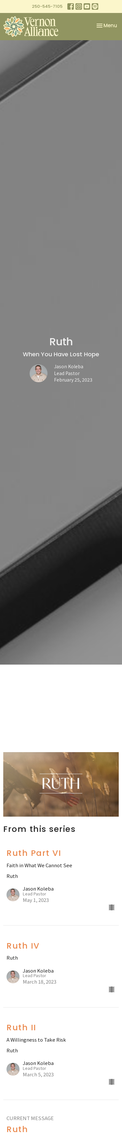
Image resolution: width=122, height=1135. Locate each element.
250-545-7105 (47, 6)
